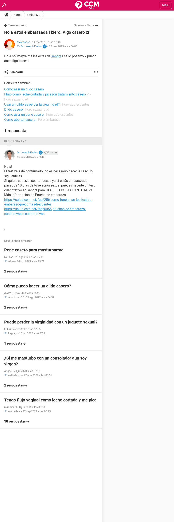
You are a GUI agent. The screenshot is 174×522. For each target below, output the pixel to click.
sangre (56, 56)
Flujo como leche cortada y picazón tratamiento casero (45, 94)
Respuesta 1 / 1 (15, 141)
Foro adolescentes (75, 104)
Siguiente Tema (84, 25)
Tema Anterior (17, 25)
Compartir (16, 72)
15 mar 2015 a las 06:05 (63, 46)
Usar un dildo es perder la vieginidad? (32, 104)
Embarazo (33, 14)
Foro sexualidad (16, 99)
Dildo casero (13, 109)
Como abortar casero (19, 120)
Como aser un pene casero (24, 115)
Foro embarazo (49, 120)
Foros (17, 14)
